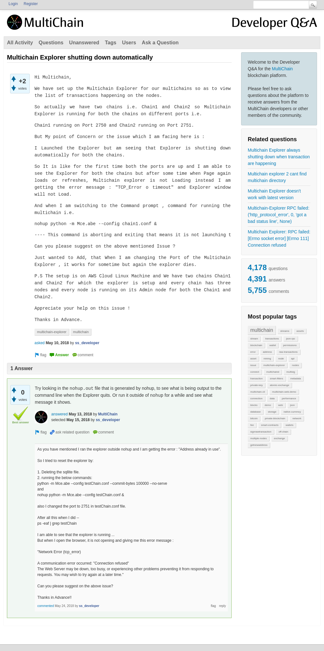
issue (253, 365)
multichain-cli (257, 391)
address (267, 352)
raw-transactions (288, 352)
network (296, 418)
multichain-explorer (274, 365)
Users (129, 42)
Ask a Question (160, 42)
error (253, 352)
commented (45, 606)
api (293, 358)
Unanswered (84, 42)
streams (284, 331)
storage (272, 411)
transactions (272, 338)
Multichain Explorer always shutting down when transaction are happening (279, 157)
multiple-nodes (258, 438)
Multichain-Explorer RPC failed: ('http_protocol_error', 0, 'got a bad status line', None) (278, 214)
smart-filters (276, 378)
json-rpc (290, 338)
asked (39, 343)
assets (300, 331)
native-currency (292, 411)
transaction (256, 378)
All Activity (20, 42)
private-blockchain (275, 418)
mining (267, 358)
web (280, 405)
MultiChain (282, 68)
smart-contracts (269, 425)
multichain (261, 330)
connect (254, 371)
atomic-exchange (279, 385)
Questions (51, 42)
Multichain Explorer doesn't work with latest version (274, 194)
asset (253, 358)
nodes (295, 365)
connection (256, 398)
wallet (273, 345)
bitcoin (254, 418)
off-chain (283, 431)
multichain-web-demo (284, 391)
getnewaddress (258, 445)
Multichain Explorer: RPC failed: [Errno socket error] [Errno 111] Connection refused (279, 238)
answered (59, 414)
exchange (279, 438)
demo (268, 405)
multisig (290, 371)
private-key (256, 385)
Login (13, 4)
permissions (290, 345)
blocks (254, 405)
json (292, 405)
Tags (110, 42)
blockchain (256, 345)
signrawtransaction (260, 431)
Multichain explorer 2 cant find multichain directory (277, 177)
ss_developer (87, 343)
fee (252, 425)
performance (289, 398)
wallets (289, 425)
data (272, 398)
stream (254, 338)
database (255, 411)
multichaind (272, 371)
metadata (295, 378)
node (281, 358)
